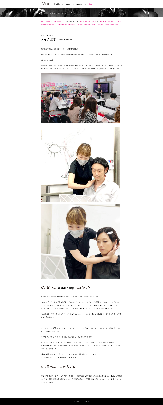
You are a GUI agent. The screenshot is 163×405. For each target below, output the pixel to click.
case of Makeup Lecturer (66, 24)
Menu (68, 4)
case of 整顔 (57, 21)
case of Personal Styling (86, 24)
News (48, 21)
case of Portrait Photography (108, 24)
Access (80, 4)
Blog (90, 4)
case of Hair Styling (106, 21)
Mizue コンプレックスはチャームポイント (46, 3)
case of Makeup (70, 21)
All (42, 21)
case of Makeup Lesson (87, 21)
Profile (57, 4)
